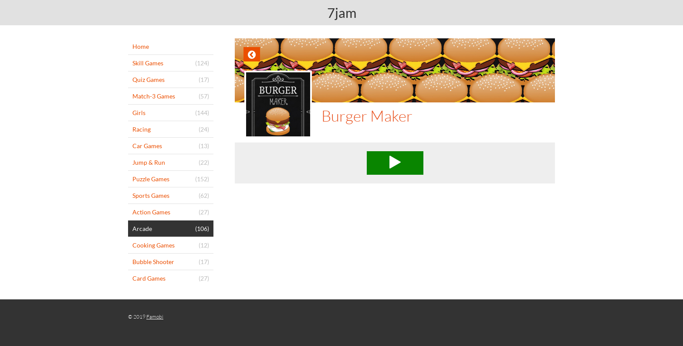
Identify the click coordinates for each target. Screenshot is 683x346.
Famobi (154, 316)
